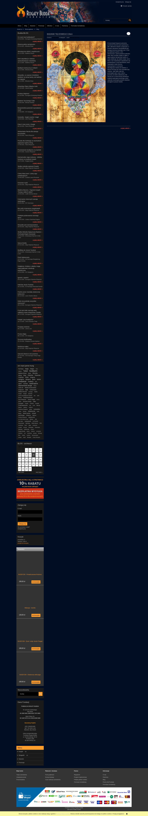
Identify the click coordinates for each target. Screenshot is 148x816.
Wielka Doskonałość (30, 387)
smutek (20, 427)
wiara (29, 373)
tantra (39, 379)
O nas (104, 774)
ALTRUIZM (35, 421)
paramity (30, 393)
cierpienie (35, 425)
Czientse (21, 377)
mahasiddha (37, 409)
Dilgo (24, 375)
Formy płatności (49, 774)
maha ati (20, 387)
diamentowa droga (25, 386)
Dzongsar (20, 403)
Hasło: (20, 516)
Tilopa (19, 411)
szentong (29, 433)
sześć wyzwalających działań (25, 395)
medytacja (22, 381)
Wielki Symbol (26, 413)
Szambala (31, 427)
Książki (21, 751)
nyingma (21, 379)
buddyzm (33, 371)
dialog (20, 375)
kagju (27, 369)
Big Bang (28, 423)
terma (38, 399)
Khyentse (37, 375)
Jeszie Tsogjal (31, 399)
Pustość (32, 403)
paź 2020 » (39, 472)
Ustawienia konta (21, 777)
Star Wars (20, 421)
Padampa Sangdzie (23, 409)
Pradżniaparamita (23, 405)
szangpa (31, 391)
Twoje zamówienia (21, 774)
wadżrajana (33, 383)
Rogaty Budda (21, 431)
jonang (34, 433)
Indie (38, 411)
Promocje (21, 762)
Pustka (26, 403)
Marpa (19, 413)
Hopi (37, 368)
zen (25, 433)
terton (19, 401)
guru (33, 379)
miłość (23, 435)
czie (30, 405)
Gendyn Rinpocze (22, 417)
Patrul (35, 385)
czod (34, 405)
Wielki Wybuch (35, 423)
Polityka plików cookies (80, 779)
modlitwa (30, 381)
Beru (19, 435)
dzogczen (21, 389)
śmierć (32, 429)
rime (27, 377)
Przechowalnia (20, 779)
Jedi (36, 419)
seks (38, 395)
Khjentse (30, 375)
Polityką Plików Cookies (63, 814)
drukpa (20, 393)
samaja (19, 437)
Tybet (25, 371)
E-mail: (20, 508)
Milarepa (20, 429)
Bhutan (20, 397)
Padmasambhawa (28, 397)
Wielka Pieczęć (22, 391)
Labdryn (25, 407)
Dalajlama (28, 415)
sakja (34, 401)
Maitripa (31, 419)
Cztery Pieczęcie (36, 437)
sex (34, 395)
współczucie (32, 417)
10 (33, 455)
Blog (104, 779)
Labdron (31, 407)
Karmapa (21, 369)
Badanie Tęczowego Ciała (59, 34)
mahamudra (33, 389)
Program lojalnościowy (80, 777)
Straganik (21, 755)
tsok (36, 381)
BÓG (41, 423)
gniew (28, 431)
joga (26, 389)
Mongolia (29, 437)
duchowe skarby (27, 401)
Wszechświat (21, 423)
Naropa (24, 411)
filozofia (35, 373)
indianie (20, 371)
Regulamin (77, 774)
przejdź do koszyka (23, 543)
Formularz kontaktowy (80, 782)
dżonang (40, 433)
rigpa (30, 425)
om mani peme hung (23, 419)
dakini (20, 383)
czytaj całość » (37, 41)
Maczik (20, 407)
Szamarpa (37, 427)
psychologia (21, 415)
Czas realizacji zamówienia (52, 779)
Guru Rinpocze (22, 399)
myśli (24, 437)
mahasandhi (28, 421)
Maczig (38, 405)
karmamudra (35, 435)
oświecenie (31, 411)
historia (33, 431)
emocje (25, 427)
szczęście (38, 431)
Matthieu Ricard (22, 373)
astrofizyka (20, 425)
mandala (25, 383)
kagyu (32, 369)
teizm (26, 425)
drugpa (25, 393)
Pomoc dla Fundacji (108, 782)
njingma (28, 379)
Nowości (21, 759)
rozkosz (28, 435)
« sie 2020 (21, 472)
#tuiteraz (20, 433)
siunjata (37, 403)
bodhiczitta (26, 429)
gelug (30, 409)
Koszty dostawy (49, 777)
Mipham (34, 415)
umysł (34, 413)
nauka (35, 391)
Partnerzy (105, 777)
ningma (32, 377)
